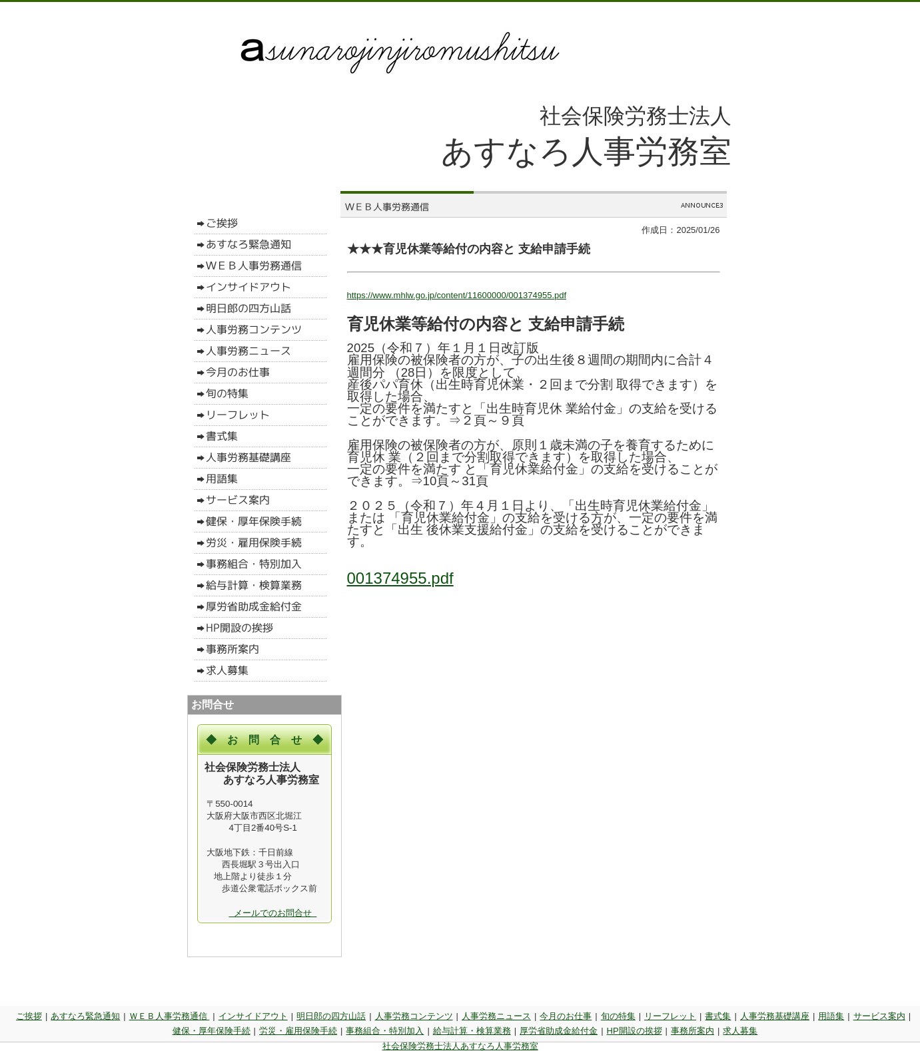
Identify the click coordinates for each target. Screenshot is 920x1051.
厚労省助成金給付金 (559, 1031)
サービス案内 (879, 1016)
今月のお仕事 (566, 1016)
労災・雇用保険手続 (298, 1031)
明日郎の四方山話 (331, 1016)
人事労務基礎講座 (774, 1016)
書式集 (718, 1016)
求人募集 (740, 1031)
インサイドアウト (253, 1016)
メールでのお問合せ (273, 913)
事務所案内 (692, 1031)
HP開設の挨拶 (634, 1031)
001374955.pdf (400, 578)
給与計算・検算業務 (472, 1031)
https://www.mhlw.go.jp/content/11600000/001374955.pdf (457, 295)
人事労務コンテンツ (414, 1016)
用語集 (831, 1016)
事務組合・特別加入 (385, 1031)
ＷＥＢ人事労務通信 (169, 1016)
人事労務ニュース (496, 1016)
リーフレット (670, 1016)
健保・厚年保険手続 (211, 1031)
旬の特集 (618, 1016)
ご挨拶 (29, 1016)
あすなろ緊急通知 (85, 1016)
